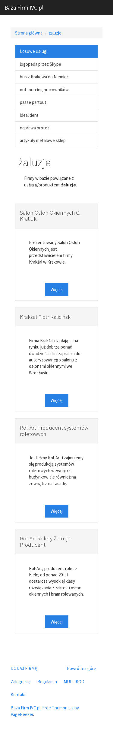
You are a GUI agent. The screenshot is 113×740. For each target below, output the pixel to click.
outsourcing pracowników (44, 89)
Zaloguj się (20, 681)
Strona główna (28, 33)
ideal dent (29, 115)
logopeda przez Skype (40, 64)
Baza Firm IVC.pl (24, 7)
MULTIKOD (74, 681)
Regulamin (47, 681)
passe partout (33, 102)
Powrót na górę (81, 668)
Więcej (57, 289)
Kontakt (18, 694)
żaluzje (55, 33)
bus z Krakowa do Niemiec (44, 77)
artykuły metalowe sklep (43, 140)
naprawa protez (34, 128)
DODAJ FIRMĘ (24, 668)
